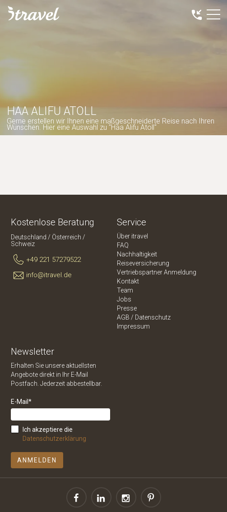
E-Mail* (21, 401)
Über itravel (132, 236)
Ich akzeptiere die (54, 434)
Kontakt (128, 281)
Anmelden (37, 460)
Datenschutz (153, 317)
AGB (123, 317)
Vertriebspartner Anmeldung (156, 272)
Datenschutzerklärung (54, 438)
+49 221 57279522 (46, 260)
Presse (127, 308)
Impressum (133, 326)
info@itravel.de (41, 275)
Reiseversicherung (143, 263)
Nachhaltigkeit (137, 254)
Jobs (124, 299)
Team (125, 290)
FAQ (123, 245)
